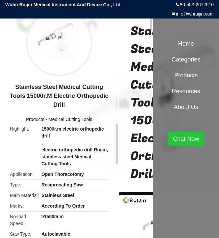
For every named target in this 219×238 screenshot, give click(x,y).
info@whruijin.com (195, 14)
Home (186, 43)
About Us (186, 107)
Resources (186, 91)
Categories (185, 59)
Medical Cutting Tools (70, 119)
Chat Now (186, 139)
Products (35, 119)
